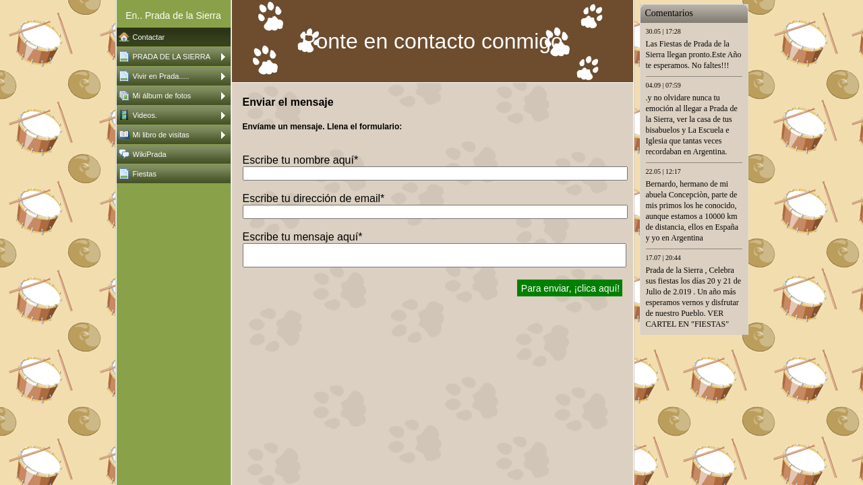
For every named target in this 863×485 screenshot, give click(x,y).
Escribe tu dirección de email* (314, 198)
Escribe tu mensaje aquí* (303, 237)
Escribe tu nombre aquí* (301, 160)
